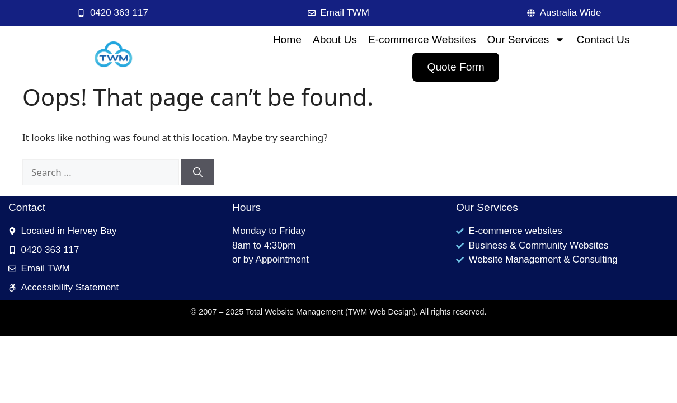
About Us (335, 39)
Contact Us (603, 39)
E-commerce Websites (422, 39)
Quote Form (455, 67)
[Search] (197, 172)
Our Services (526, 39)
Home (287, 39)
